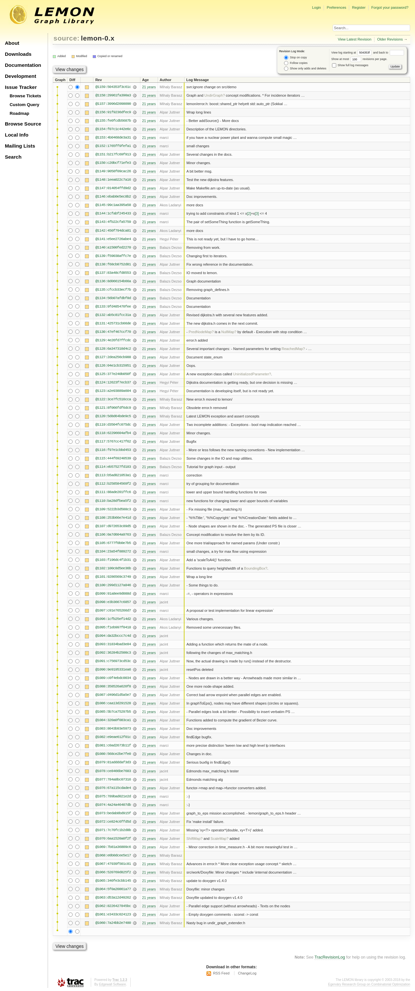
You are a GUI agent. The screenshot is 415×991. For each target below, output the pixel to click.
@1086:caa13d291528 (113, 703)
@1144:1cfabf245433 (113, 213)
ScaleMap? (219, 838)
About (12, 43)
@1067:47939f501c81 (113, 863)
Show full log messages (350, 65)
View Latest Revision (355, 39)
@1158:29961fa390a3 (113, 95)
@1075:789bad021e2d (113, 796)
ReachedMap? (293, 349)
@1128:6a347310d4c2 (113, 348)
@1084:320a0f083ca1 (113, 720)
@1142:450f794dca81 (113, 230)
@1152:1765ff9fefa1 (113, 146)
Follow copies (295, 63)
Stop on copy (295, 57)
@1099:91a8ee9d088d (113, 593)
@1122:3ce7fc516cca (113, 399)
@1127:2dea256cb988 (113, 357)
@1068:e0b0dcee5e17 (113, 855)
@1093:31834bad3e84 (113, 644)
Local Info (17, 135)
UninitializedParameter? (252, 374)
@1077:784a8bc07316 (113, 779)
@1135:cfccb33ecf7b (113, 289)
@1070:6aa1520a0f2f (113, 838)
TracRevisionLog (329, 957)
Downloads (18, 54)
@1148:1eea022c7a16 (113, 179)
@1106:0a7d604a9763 (113, 534)
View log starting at (352, 52)
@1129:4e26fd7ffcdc (113, 340)
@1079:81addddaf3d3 (113, 762)
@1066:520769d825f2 (113, 872)
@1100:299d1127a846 (113, 585)
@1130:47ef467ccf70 (113, 331)
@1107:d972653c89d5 (113, 526)
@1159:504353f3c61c (113, 87)
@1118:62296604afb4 (113, 433)
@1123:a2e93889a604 (113, 390)
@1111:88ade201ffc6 (113, 492)
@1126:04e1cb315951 (113, 365)
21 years (149, 87)
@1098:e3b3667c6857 (113, 602)
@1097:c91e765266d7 (113, 610)
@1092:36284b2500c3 (113, 652)
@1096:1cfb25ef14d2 (113, 619)
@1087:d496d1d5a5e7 (113, 694)
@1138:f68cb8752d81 (113, 264)
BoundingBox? (255, 568)
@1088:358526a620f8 (113, 686)
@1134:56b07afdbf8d (113, 298)
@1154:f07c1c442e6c (113, 129)
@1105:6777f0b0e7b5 (113, 543)
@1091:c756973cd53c (113, 661)
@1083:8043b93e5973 (113, 728)
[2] (249, 213)
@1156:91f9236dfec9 (113, 112)
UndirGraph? (214, 95)
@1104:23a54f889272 (113, 551)
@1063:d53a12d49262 (113, 897)
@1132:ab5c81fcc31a (113, 315)
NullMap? (228, 332)
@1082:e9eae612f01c (113, 737)
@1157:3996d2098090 (113, 103)
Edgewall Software (112, 984)
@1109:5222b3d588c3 (113, 509)
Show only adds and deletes (305, 68)
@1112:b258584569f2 (113, 483)
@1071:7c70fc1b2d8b (113, 830)
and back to (388, 52)
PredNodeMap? (201, 332)
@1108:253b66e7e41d (113, 517)
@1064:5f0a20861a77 (113, 889)
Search (13, 157)
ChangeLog (247, 973)
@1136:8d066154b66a (113, 281)
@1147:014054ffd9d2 (113, 188)
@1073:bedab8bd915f (113, 813)
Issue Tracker (21, 87)
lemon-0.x (98, 38)
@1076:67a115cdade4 (113, 788)
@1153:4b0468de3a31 (113, 137)
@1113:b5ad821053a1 (113, 475)
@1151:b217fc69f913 (113, 154)
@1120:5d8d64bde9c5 (113, 416)
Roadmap (20, 113)
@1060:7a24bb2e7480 (113, 922)
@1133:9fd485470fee (113, 306)
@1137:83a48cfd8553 (113, 272)
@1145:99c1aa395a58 (113, 205)
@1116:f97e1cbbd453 (113, 450)
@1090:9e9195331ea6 (113, 669)
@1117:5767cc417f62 (113, 441)
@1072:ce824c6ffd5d (113, 821)
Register (359, 7)
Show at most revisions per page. (359, 59)
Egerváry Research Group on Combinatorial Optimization (369, 984)
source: (66, 38)
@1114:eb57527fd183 (113, 466)
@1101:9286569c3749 (113, 576)
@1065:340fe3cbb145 (113, 880)
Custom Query (25, 104)
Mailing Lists (20, 146)
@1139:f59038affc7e (113, 256)
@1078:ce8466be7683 (113, 771)
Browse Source (23, 124)
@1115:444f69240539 (113, 458)
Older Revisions (390, 39)
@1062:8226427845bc (113, 906)
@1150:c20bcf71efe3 (113, 162)
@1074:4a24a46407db (113, 804)
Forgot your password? (389, 7)
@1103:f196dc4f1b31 (113, 559)
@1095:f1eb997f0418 (113, 627)
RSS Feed (221, 973)
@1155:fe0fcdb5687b (113, 120)
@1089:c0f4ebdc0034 (113, 678)
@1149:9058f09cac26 (113, 171)
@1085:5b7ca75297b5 (113, 711)
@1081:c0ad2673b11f (113, 745)
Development (20, 76)
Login (316, 7)
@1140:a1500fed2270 (113, 247)
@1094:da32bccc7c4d (113, 635)
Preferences (336, 7)
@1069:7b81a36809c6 (113, 847)
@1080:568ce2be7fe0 (113, 753)
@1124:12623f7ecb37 (113, 382)
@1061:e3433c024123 (113, 914)
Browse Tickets (25, 95)
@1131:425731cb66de (113, 323)
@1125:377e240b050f (113, 374)
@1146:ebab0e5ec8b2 (113, 196)
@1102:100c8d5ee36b (113, 568)
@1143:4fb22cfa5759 (113, 221)
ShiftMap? (194, 838)
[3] (257, 213)
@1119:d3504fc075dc (113, 424)
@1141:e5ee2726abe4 (113, 239)
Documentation (23, 65)
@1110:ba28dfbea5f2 (113, 500)
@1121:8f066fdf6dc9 (113, 407)
